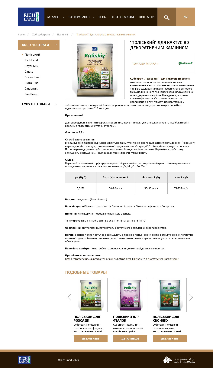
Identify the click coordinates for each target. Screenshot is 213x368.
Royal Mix (31, 65)
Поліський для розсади (87, 318)
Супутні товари (36, 104)
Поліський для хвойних (166, 318)
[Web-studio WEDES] (179, 359)
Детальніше (90, 338)
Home (21, 34)
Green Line (32, 77)
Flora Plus (31, 82)
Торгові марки (121, 17)
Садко (29, 71)
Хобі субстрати (41, 34)
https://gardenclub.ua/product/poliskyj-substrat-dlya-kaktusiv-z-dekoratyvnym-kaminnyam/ (122, 258)
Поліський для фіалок (126, 318)
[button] (94, 69)
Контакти (144, 17)
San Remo (31, 94)
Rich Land (31, 60)
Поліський (63, 34)
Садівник (31, 88)
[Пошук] (166, 17)
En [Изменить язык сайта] (186, 17)
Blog (102, 17)
